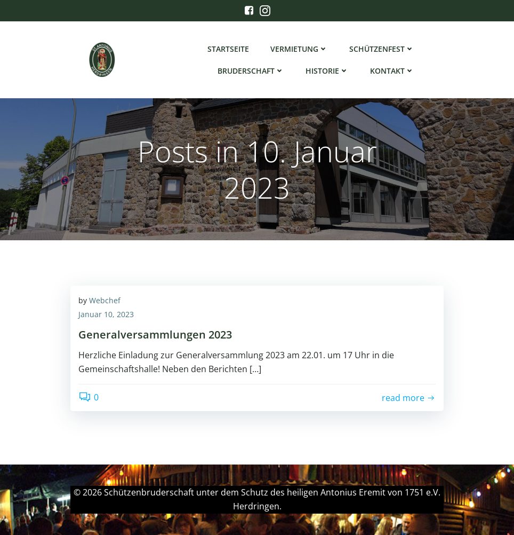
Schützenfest (381, 49)
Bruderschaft (251, 71)
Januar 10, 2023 (106, 314)
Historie (327, 71)
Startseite (228, 49)
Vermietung (299, 49)
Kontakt (392, 71)
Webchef (105, 300)
